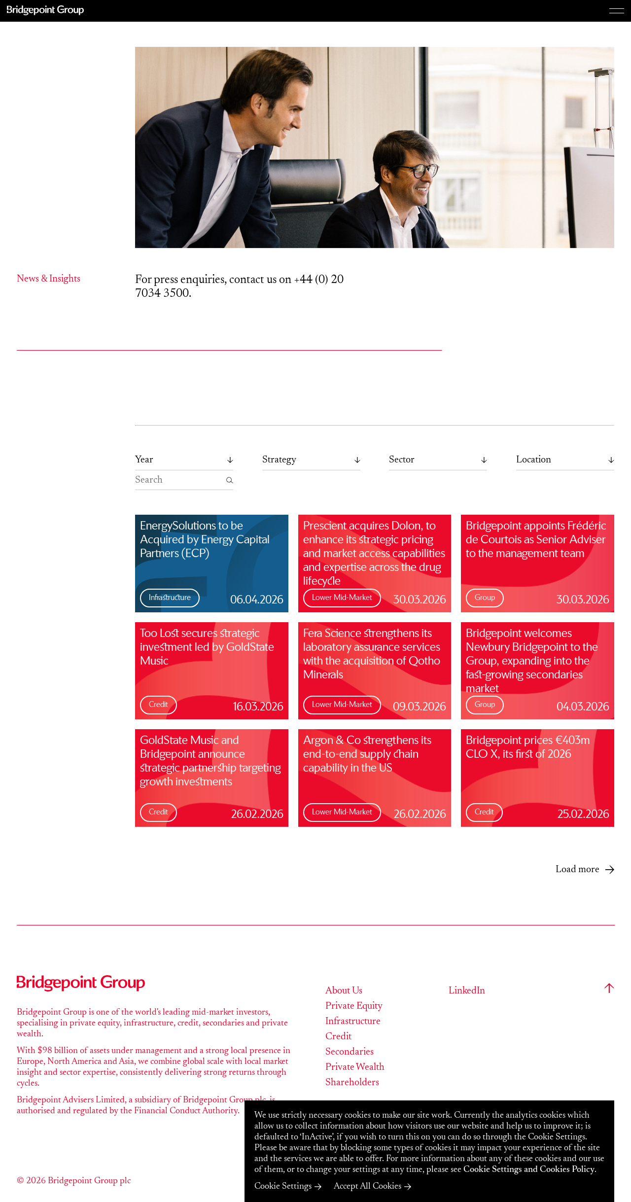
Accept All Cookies (367, 1186)
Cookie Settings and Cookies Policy (529, 1170)
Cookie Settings (283, 1186)
